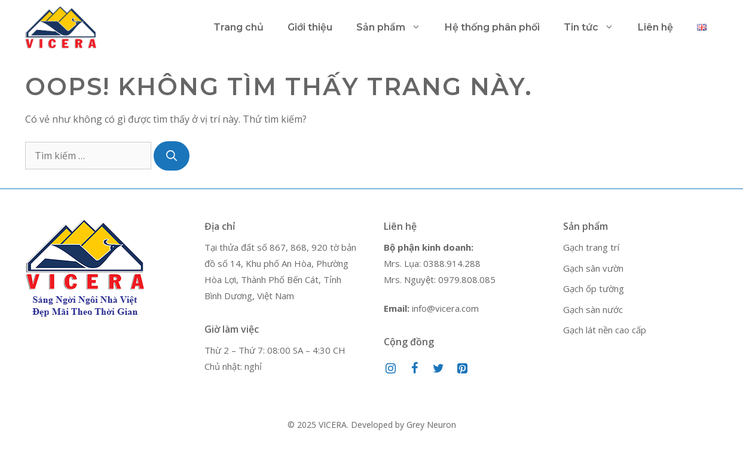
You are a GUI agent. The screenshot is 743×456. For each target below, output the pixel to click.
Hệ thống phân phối (492, 27)
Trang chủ (238, 27)
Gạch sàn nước (593, 309)
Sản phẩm (394, 28)
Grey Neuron (431, 424)
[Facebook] (415, 368)
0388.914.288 (452, 263)
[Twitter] (439, 368)
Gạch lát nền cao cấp (604, 330)
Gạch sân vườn (593, 268)
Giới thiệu (310, 27)
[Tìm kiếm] (171, 156)
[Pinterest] (462, 368)
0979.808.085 (467, 279)
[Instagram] (391, 368)
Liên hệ (655, 27)
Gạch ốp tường (593, 288)
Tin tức (595, 28)
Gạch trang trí (591, 247)
